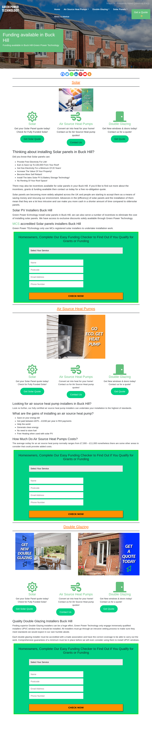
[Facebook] (63, 74)
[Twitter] (67, 74)
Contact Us (76, 142)
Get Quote (119, 139)
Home (57, 9)
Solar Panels (119, 9)
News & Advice (61, 16)
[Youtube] (85, 74)
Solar (32, 124)
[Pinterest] (81, 74)
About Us (110, 3)
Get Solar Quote (32, 139)
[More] (89, 74)
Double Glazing (100, 9)
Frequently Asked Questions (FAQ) (133, 3)
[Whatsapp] (72, 74)
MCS (16, 224)
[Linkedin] (76, 74)
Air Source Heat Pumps (75, 9)
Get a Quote (141, 14)
